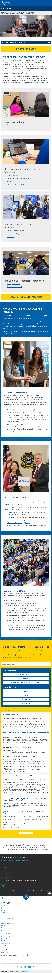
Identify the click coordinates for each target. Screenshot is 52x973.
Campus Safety (5, 943)
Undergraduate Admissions (8, 921)
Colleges (3, 925)
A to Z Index (4, 945)
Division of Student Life (33, 845)
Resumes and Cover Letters (15, 184)
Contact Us (4, 952)
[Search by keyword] (26, 664)
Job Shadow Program (14, 234)
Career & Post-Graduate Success (16, 42)
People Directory (6, 938)
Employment (4, 915)
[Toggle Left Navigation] (49, 42)
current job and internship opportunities (23, 655)
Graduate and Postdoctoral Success (11, 870)
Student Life (7, 9)
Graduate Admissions (7, 923)
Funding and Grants (13, 284)
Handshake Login (26, 49)
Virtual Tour (4, 912)
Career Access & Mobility (15, 287)
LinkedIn (17, 629)
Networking (11, 237)
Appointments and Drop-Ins (16, 125)
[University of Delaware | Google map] (27, 955)
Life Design (4, 873)
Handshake (10, 629)
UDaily (3, 910)
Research (3, 930)
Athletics (3, 908)
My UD (3, 941)
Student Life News (17, 880)
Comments (16, 971)
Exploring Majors (12, 175)
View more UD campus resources (26, 297)
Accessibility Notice (6, 936)
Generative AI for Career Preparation (18, 178)
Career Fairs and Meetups (15, 230)
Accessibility (28, 971)
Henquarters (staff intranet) (32, 880)
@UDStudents (5, 880)
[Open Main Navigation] (48, 3)
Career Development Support (14, 860)
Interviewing (11, 181)
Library (3, 928)
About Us (3, 906)
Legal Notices (22, 971)
